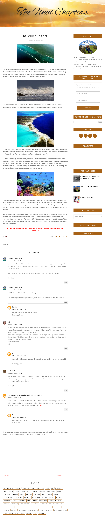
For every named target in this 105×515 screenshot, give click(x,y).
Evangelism (35, 504)
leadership (42, 513)
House (37, 507)
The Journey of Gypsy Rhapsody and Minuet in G (25, 395)
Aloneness (59, 497)
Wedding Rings (13, 513)
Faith (28, 491)
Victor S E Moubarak (15, 258)
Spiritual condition (60, 510)
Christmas (26, 488)
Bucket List (52, 500)
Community (58, 488)
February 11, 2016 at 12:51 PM (19, 309)
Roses (41, 510)
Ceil (9, 322)
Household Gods (46, 507)
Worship (28, 513)
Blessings (37, 494)
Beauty (22, 494)
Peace (23, 491)
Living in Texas (8, 497)
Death (44, 494)
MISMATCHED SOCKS (86, 197)
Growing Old (8, 500)
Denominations (24, 504)
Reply (65, 282)
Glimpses (6, 507)
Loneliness (7, 494)
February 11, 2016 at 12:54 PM (19, 356)
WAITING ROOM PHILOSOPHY (89, 187)
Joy (15, 500)
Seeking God (18, 497)
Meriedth (6, 510)
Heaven (35, 491)
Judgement (57, 507)
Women (22, 513)
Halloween (19, 507)
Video (5, 513)
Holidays (42, 491)
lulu (13, 415)
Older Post (62, 475)
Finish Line (44, 504)
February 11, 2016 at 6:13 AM (14, 260)
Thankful (27, 497)
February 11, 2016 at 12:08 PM (15, 324)
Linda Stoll (11, 371)
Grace (47, 488)
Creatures (15, 504)
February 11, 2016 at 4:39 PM (14, 397)
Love (32, 488)
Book (11, 491)
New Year (15, 494)
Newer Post (9, 475)
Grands (56, 494)
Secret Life (49, 510)
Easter (50, 494)
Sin (52, 488)
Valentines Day (49, 497)
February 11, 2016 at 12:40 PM (15, 373)
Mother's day (22, 510)
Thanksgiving (51, 491)
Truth (5, 491)
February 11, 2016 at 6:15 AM (14, 290)
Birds (28, 500)
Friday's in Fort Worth (56, 504)
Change (17, 491)
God (12, 507)
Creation (18, 488)
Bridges (35, 500)
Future (59, 491)
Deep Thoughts (8, 488)
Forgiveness (40, 488)
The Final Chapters (52, 12)
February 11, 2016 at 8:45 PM (19, 417)
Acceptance (21, 500)
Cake (59, 500)
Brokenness (43, 500)
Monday (13, 510)
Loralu (14, 307)
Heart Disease (29, 507)
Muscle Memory (33, 510)
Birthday (29, 494)
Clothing (6, 504)
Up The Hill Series (37, 497)
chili (35, 513)
